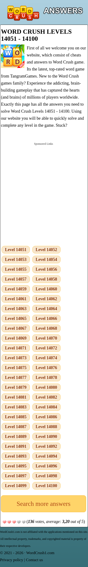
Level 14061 (16, 298)
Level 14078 (46, 377)
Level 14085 (16, 417)
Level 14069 (16, 338)
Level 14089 (16, 436)
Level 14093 (16, 456)
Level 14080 (46, 387)
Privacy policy (11, 560)
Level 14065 (16, 318)
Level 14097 (16, 476)
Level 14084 (46, 407)
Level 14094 (46, 456)
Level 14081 (16, 397)
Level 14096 (46, 466)
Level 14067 (16, 328)
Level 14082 (46, 397)
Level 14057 (16, 279)
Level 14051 (16, 249)
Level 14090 (46, 436)
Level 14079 (16, 387)
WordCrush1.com (40, 553)
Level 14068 (46, 328)
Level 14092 (46, 446)
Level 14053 (16, 259)
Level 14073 (16, 358)
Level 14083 (16, 407)
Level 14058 (46, 279)
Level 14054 (46, 259)
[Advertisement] (44, 193)
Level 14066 (46, 318)
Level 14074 (46, 358)
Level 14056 (46, 269)
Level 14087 (16, 426)
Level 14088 (46, 426)
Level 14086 (46, 417)
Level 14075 (16, 367)
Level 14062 (46, 298)
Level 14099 (16, 485)
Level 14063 (16, 308)
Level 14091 (16, 446)
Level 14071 (16, 348)
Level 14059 (16, 289)
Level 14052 (46, 249)
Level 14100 (46, 485)
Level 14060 (46, 289)
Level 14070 (46, 338)
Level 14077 (16, 377)
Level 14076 (46, 367)
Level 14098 (46, 476)
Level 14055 (16, 269)
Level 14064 (46, 308)
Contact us (34, 560)
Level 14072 (46, 348)
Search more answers (43, 503)
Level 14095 (16, 466)
